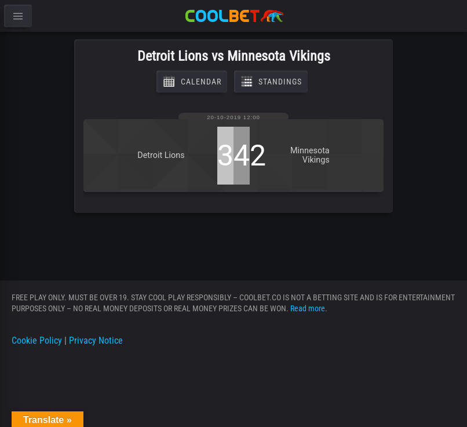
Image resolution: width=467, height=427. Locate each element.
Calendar (191, 82)
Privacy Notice (96, 340)
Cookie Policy (37, 340)
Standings (271, 82)
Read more (307, 308)
